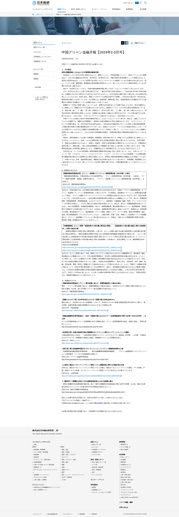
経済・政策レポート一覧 (99, 462)
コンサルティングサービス (42, 9)
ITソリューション (38, 485)
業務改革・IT (37, 467)
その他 (64, 479)
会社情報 (143, 9)
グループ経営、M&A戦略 (41, 452)
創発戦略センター (97, 489)
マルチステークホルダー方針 (129, 492)
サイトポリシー (68, 514)
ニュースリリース (126, 467)
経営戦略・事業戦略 (39, 449)
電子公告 (123, 484)
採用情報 (129, 9)
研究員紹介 (116, 9)
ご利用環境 (81, 514)
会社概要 (123, 459)
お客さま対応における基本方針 (129, 497)
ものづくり (65, 457)
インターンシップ (126, 489)
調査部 (94, 487)
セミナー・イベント (99, 9)
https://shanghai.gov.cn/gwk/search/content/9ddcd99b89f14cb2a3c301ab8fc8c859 (91, 376)
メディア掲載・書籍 (126, 502)
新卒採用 (123, 444)
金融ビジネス (65, 469)
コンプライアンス (126, 494)
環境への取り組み (126, 477)
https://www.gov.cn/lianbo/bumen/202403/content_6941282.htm (84, 310)
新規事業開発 (37, 462)
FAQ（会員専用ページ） (41, 489)
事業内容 (123, 462)
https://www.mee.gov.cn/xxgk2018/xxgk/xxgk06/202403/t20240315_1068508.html (91, 250)
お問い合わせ (128, 3)
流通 (63, 467)
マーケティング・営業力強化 (42, 459)
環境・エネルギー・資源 (69, 459)
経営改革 (36, 457)
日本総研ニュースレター (42, 57)
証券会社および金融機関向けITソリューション (47, 487)
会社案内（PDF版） (126, 487)
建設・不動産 (65, 452)
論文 (93, 472)
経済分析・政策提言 (97, 467)
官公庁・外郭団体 (67, 477)
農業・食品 (65, 449)
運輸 (63, 464)
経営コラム (62, 9)
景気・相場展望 (96, 469)
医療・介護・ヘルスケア (69, 454)
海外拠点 (123, 472)
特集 (35, 444)
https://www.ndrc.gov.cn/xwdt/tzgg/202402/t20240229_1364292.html (86, 187)
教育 (63, 472)
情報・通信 (65, 462)
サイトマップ (37, 514)
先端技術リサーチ (40, 61)
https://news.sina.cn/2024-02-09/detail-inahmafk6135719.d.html (84, 343)
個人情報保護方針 (52, 514)
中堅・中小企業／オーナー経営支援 (44, 464)
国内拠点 (123, 469)
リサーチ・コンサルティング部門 (101, 492)
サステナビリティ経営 (40, 477)
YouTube (38, 87)
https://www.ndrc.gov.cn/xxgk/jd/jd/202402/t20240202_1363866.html (86, 294)
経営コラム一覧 (39, 47)
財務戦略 (36, 454)
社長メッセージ (125, 457)
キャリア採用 (124, 447)
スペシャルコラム (97, 474)
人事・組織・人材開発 (40, 479)
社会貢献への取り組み (127, 479)
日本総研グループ (126, 464)
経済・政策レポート (78, 9)
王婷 (76, 59)
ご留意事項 (94, 514)
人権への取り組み (126, 482)
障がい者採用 (124, 449)
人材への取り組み (126, 474)
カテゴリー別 (96, 454)
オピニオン (49, 14)
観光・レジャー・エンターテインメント (73, 474)
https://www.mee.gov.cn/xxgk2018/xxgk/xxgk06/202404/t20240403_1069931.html (91, 247)
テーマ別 (94, 464)
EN (140, 3)
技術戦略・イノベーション (41, 474)
